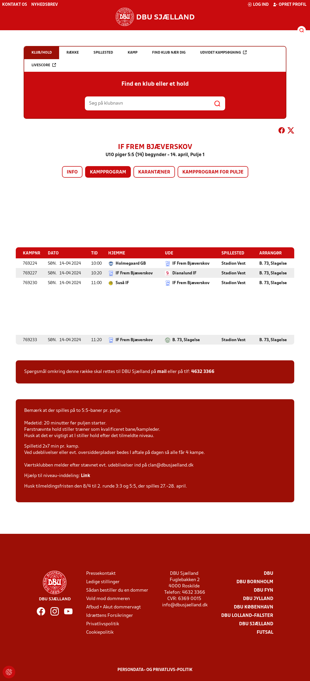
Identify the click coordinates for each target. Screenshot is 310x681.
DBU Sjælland (256, 624)
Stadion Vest (233, 263)
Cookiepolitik (99, 632)
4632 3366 (202, 371)
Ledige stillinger (103, 582)
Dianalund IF (184, 273)
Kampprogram (108, 172)
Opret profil (289, 4)
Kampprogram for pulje (213, 172)
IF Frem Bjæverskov (190, 263)
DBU (268, 573)
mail (162, 371)
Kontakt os (14, 5)
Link (85, 475)
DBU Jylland (258, 598)
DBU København (253, 607)
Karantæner (154, 172)
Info (72, 172)
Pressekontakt (101, 573)
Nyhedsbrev (44, 5)
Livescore (44, 65)
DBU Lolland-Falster (247, 615)
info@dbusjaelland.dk (185, 605)
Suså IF (122, 283)
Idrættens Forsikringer (109, 615)
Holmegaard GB (131, 263)
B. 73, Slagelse (273, 263)
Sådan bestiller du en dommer (117, 590)
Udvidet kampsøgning (223, 52)
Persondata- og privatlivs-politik (155, 670)
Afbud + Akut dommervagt (113, 607)
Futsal (265, 632)
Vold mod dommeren (108, 598)
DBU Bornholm (254, 582)
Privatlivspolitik (102, 624)
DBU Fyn (263, 590)
